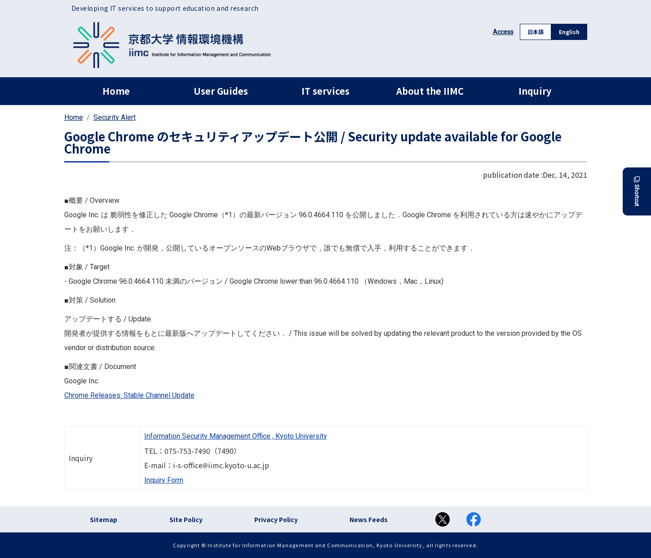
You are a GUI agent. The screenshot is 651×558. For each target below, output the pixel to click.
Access (503, 31)
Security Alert (114, 117)
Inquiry (534, 90)
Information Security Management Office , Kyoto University (235, 436)
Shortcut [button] (636, 191)
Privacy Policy (276, 519)
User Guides (221, 90)
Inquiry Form (163, 480)
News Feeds (369, 519)
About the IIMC (430, 90)
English (569, 31)
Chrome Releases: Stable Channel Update (129, 395)
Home (116, 90)
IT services (325, 90)
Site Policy (186, 519)
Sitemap (103, 519)
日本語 (535, 31)
